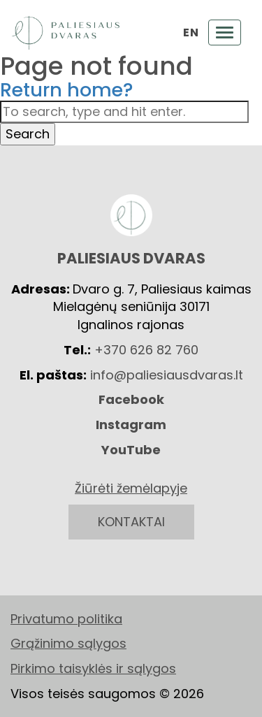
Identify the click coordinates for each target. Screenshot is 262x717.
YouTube (131, 449)
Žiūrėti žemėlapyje (131, 488)
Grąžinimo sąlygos (68, 643)
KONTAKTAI (131, 521)
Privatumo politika (66, 619)
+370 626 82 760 (146, 349)
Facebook (131, 399)
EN (190, 32)
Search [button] (28, 134)
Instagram (131, 424)
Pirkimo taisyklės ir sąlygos (93, 668)
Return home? (66, 90)
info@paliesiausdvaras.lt (166, 375)
